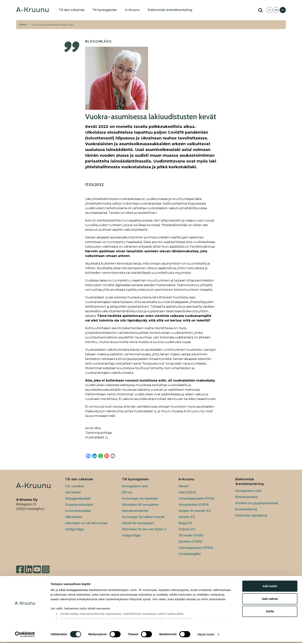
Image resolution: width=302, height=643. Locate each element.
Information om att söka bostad (86, 523)
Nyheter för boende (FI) (195, 510)
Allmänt (184, 486)
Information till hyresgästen (140, 504)
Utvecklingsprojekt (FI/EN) (196, 498)
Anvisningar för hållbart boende (143, 517)
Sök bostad (73, 492)
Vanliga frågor (74, 529)
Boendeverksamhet (135, 510)
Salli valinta (270, 599)
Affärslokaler (73, 517)
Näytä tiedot (206, 635)
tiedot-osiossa (174, 624)
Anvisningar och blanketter (140, 498)
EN (276, 10)
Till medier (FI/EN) (191, 535)
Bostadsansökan (246, 497)
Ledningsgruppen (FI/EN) (196, 547)
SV (282, 10)
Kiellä (270, 612)
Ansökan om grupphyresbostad (256, 503)
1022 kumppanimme (73, 591)
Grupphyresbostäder (79, 504)
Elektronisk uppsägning (251, 515)
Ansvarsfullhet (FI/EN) (194, 504)
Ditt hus (127, 492)
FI (269, 10)
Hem (22, 24)
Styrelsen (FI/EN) (190, 541)
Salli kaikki (270, 587)
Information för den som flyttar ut (144, 529)
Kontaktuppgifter (190, 554)
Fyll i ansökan (74, 486)
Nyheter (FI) (187, 517)
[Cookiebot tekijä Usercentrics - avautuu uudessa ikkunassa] (25, 635)
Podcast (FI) (187, 529)
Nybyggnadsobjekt (78, 498)
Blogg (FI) (185, 523)
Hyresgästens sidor (135, 486)
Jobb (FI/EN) (187, 492)
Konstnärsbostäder (78, 510)
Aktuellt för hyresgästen (138, 523)
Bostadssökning (246, 509)
